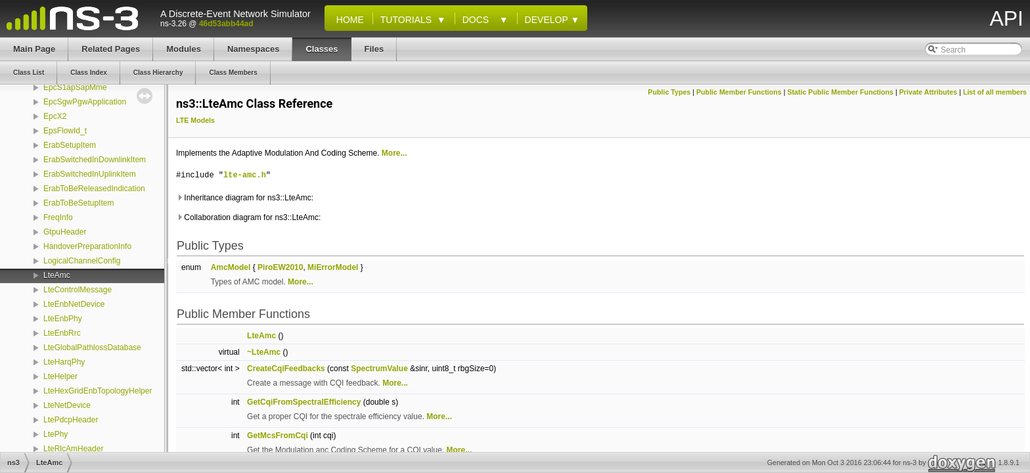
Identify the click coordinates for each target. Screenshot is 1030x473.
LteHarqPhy (64, 362)
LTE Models (195, 120)
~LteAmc (263, 352)
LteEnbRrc (62, 333)
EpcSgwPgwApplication (84, 101)
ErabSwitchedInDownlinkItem (94, 159)
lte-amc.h (244, 175)
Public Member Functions (739, 92)
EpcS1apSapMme (75, 87)
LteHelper (60, 376)
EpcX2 (54, 116)
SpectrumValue (379, 368)
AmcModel (231, 267)
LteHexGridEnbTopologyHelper (97, 390)
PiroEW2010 (280, 267)
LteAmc (56, 275)
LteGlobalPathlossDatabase (92, 347)
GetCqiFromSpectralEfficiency (304, 402)
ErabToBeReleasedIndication (94, 188)
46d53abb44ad (226, 23)
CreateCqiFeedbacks (286, 368)
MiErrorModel (332, 267)
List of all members (995, 92)
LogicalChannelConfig (81, 260)
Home (347, 19)
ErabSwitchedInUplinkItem (89, 174)
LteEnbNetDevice (73, 304)
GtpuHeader (64, 231)
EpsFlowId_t (65, 130)
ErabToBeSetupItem (78, 203)
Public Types (669, 92)
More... (394, 153)
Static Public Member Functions (840, 92)
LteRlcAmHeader (73, 448)
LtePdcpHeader (70, 419)
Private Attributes (928, 92)
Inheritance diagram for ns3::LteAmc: (244, 197)
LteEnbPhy (62, 318)
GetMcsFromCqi (277, 435)
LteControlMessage (77, 289)
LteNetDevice (67, 405)
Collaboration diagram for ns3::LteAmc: (248, 217)
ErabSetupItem (69, 145)
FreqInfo (58, 217)
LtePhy (55, 434)
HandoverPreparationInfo (87, 246)
